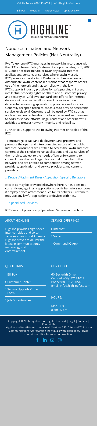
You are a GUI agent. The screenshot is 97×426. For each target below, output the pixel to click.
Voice (57, 236)
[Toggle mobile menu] (90, 20)
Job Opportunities (19, 300)
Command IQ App (65, 243)
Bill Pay (12, 274)
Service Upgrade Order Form (22, 291)
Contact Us (48, 324)
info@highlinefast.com (66, 3)
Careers (82, 321)
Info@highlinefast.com (75, 286)
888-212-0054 (71, 282)
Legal (72, 321)
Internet (58, 229)
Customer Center (19, 282)
